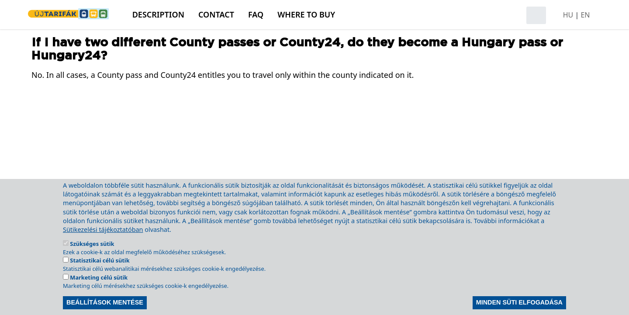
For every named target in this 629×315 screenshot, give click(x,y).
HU (568, 15)
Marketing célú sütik (99, 290)
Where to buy (306, 14)
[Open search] (536, 15)
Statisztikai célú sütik (99, 273)
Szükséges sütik (92, 257)
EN (585, 15)
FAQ (255, 14)
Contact (216, 14)
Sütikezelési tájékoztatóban (103, 242)
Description (158, 14)
